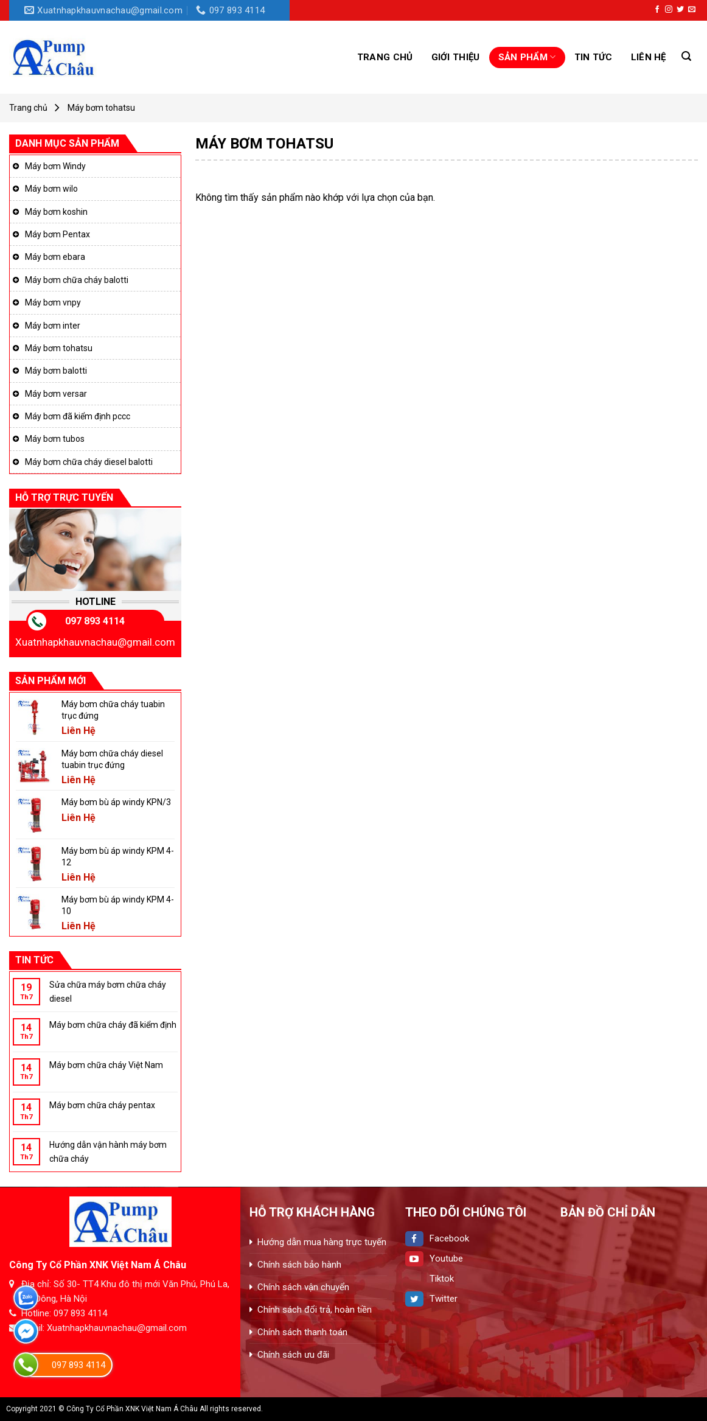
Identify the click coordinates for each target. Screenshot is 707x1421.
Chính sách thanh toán (302, 1332)
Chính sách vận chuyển (303, 1287)
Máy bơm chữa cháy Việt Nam (106, 1065)
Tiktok (429, 1278)
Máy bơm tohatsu (58, 348)
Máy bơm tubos (55, 439)
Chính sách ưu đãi (293, 1354)
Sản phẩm (527, 57)
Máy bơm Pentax (57, 234)
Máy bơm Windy (55, 166)
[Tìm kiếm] (686, 56)
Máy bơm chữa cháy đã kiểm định (112, 1025)
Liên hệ (648, 57)
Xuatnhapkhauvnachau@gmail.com (95, 642)
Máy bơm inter (52, 325)
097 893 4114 (95, 621)
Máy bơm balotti (56, 370)
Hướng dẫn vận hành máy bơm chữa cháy (108, 1151)
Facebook (437, 1238)
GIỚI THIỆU (455, 57)
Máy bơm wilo (51, 189)
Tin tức (593, 57)
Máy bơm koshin (56, 212)
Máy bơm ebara (55, 257)
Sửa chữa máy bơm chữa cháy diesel (107, 991)
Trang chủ (385, 57)
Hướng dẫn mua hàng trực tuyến (321, 1242)
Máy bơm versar (56, 394)
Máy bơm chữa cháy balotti (76, 280)
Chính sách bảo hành (299, 1264)
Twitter (431, 1298)
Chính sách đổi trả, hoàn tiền (314, 1309)
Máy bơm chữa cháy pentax (102, 1105)
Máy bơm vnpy (53, 302)
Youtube (434, 1258)
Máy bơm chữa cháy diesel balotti (89, 462)
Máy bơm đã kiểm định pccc (77, 416)
